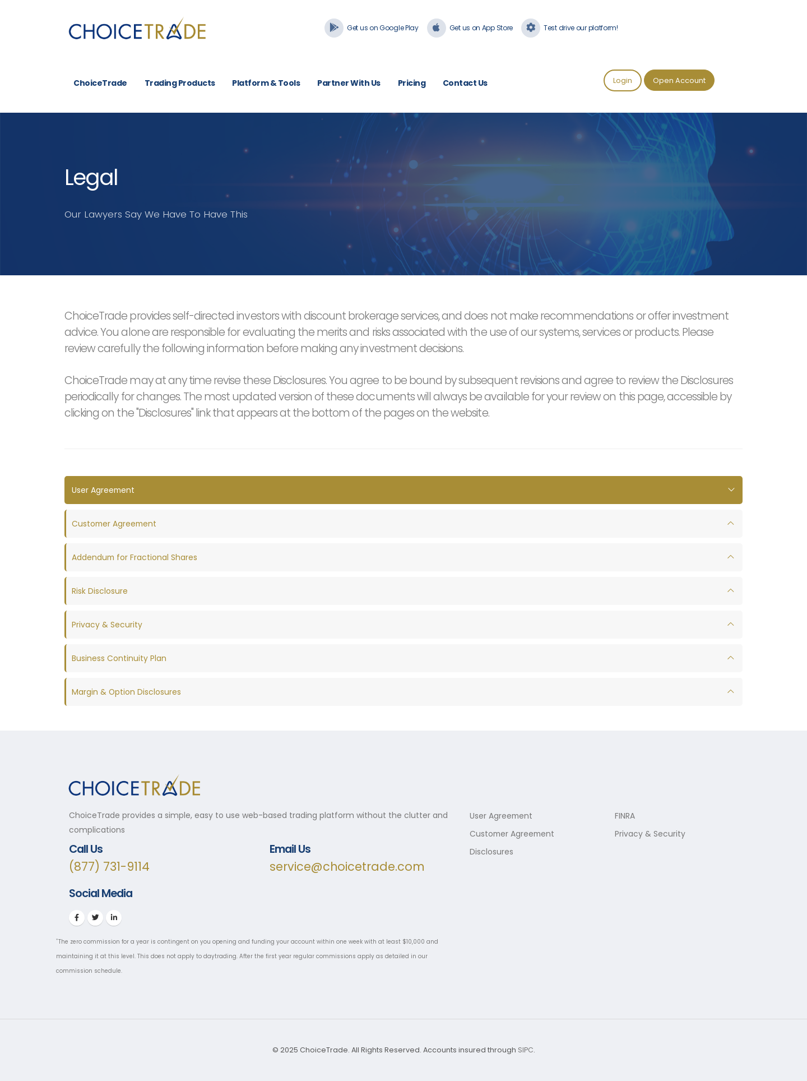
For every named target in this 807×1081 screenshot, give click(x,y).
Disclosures (491, 851)
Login (622, 80)
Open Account (679, 80)
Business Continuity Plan (119, 658)
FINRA (625, 815)
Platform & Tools (266, 83)
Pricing (412, 83)
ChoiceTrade (100, 83)
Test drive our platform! (581, 28)
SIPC (526, 1050)
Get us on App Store (481, 28)
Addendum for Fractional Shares (135, 557)
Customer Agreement (115, 523)
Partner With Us (349, 83)
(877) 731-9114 (109, 866)
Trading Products (180, 83)
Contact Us (465, 83)
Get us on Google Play (383, 28)
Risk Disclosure (100, 591)
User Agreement (104, 490)
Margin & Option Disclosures (127, 691)
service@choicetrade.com (348, 866)
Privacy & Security (107, 624)
